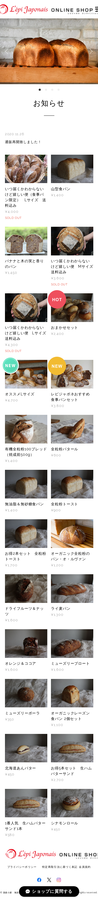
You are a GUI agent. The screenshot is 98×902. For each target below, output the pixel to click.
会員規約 (85, 866)
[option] (49, 51)
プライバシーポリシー (22, 866)
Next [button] (90, 51)
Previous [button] (7, 51)
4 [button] (58, 90)
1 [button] (40, 90)
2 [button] (46, 90)
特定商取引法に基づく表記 (59, 866)
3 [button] (52, 90)
